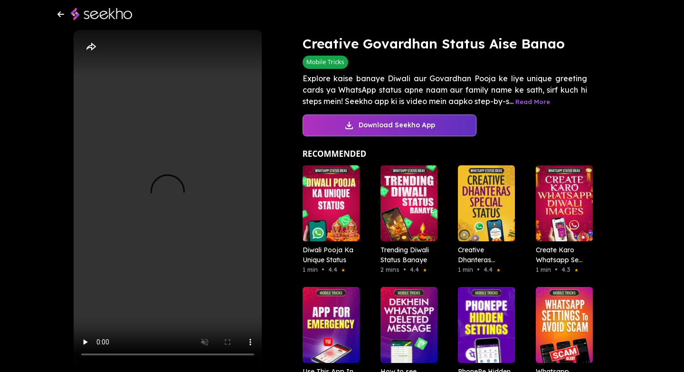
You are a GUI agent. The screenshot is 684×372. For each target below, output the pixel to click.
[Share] (90, 47)
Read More (532, 101)
